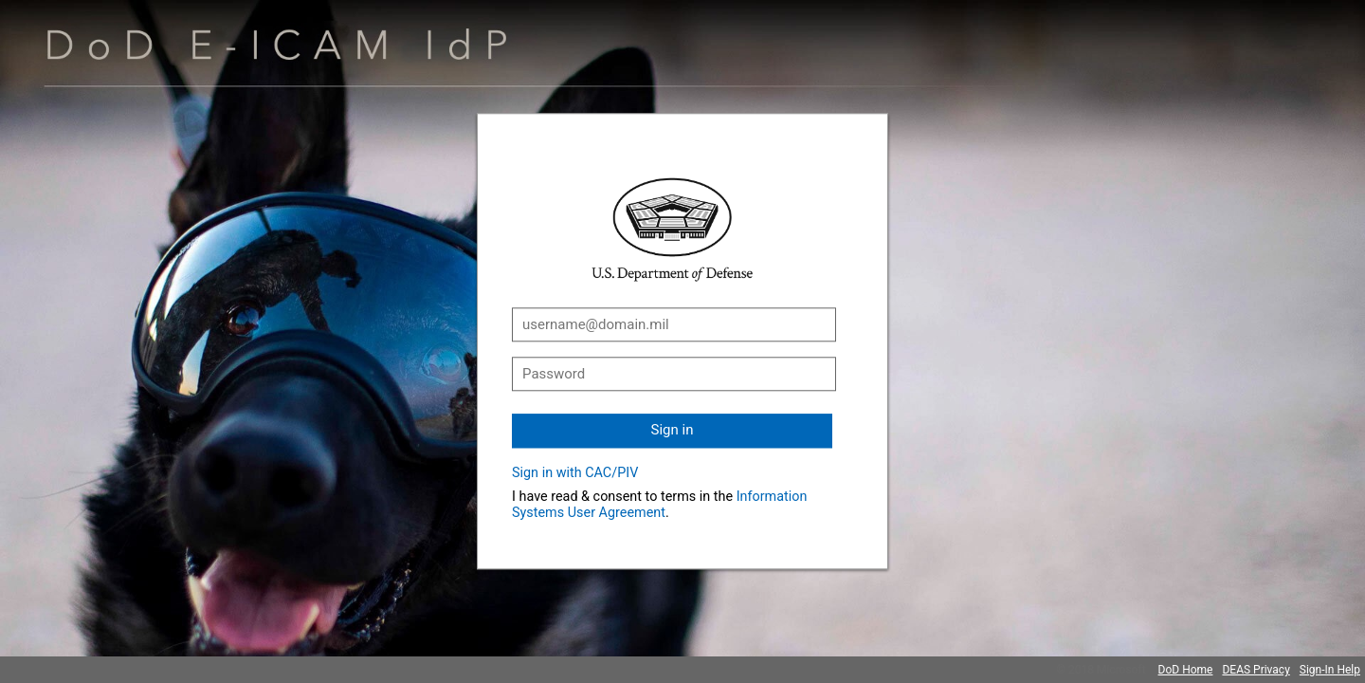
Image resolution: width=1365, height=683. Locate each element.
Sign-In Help (1330, 669)
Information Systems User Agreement (659, 505)
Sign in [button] (672, 429)
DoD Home (1185, 669)
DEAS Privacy (1255, 669)
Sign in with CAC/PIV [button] (575, 473)
